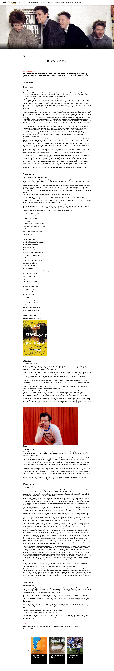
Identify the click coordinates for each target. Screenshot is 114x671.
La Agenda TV (78, 2)
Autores (42, 2)
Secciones (49, 2)
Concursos (69, 2)
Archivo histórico (59, 2)
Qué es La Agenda (33, 2)
